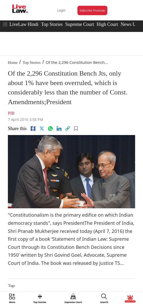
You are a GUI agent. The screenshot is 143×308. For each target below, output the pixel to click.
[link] (67, 128)
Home (13, 62)
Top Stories (51, 24)
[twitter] (41, 128)
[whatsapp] (50, 128)
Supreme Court (79, 24)
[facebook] (33, 128)
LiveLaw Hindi (23, 24)
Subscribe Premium (92, 10)
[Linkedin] (59, 128)
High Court (107, 24)
